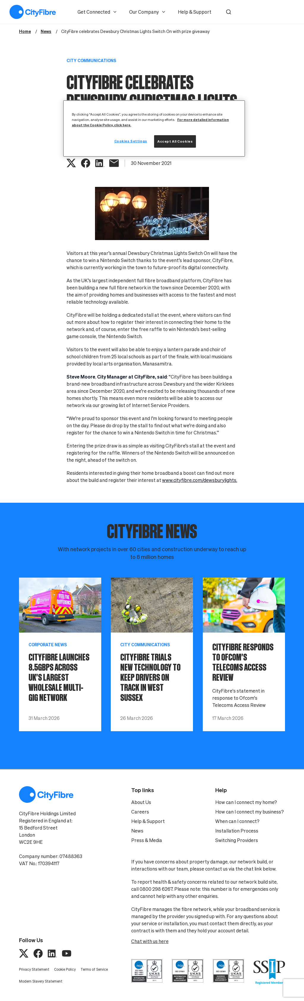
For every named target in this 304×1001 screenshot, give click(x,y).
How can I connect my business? (249, 811)
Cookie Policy (65, 969)
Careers (140, 811)
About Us (141, 802)
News (137, 830)
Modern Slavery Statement (40, 981)
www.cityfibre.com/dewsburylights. (199, 480)
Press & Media (146, 840)
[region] (154, 128)
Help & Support (194, 12)
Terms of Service (94, 969)
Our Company (147, 12)
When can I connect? (237, 821)
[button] (228, 12)
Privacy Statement (34, 969)
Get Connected (97, 12)
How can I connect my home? (246, 802)
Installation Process (236, 830)
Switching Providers (236, 840)
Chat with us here (150, 941)
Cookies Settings (130, 141)
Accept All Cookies (175, 141)
